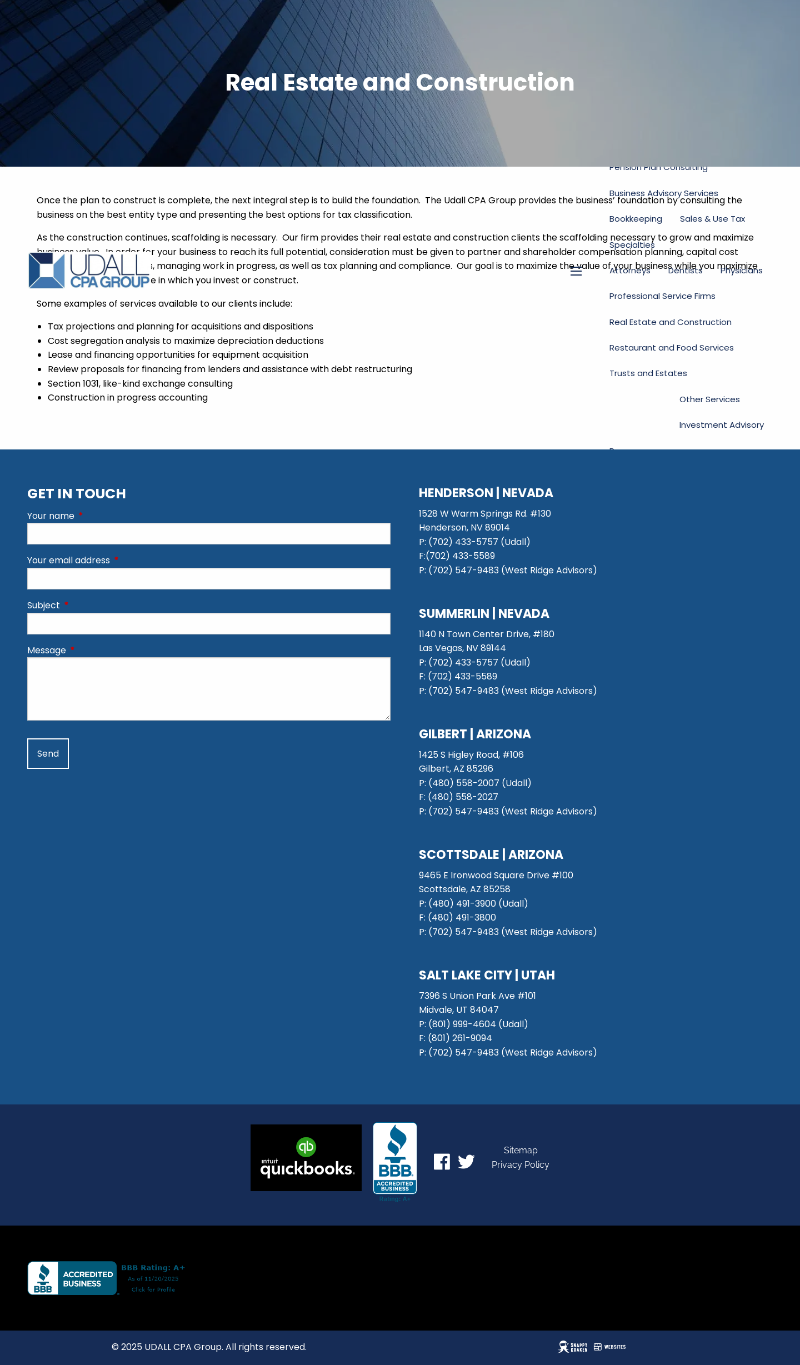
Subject (88, 605)
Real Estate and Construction (670, 322)
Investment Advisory (721, 425)
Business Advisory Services (663, 193)
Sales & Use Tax (712, 218)
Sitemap (521, 1150)
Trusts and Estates (648, 373)
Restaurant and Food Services (671, 347)
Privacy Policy (520, 1164)
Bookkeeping (635, 218)
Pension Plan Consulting (658, 167)
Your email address (113, 560)
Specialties (632, 245)
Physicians (742, 270)
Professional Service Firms (662, 296)
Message (91, 650)
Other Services (709, 399)
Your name (95, 515)
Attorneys (630, 270)
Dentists (685, 270)
